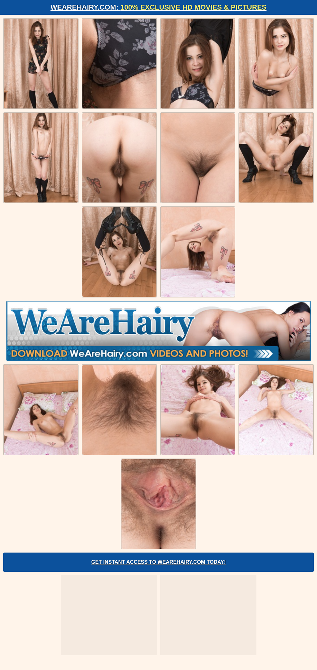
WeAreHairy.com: (159, 7)
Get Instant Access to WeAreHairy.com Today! (158, 562)
